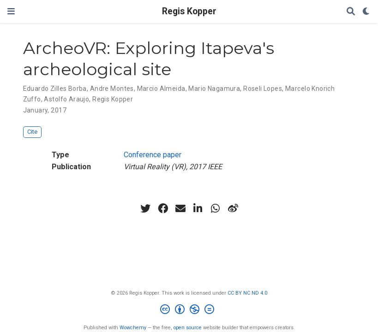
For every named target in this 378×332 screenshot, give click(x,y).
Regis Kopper (189, 11)
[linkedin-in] (198, 208)
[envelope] (180, 208)
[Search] (351, 11)
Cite (32, 131)
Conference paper (152, 154)
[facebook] (163, 208)
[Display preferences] (366, 11)
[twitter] (145, 208)
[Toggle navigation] (11, 11)
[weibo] (233, 208)
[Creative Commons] (189, 310)
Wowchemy (133, 328)
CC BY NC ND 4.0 (247, 293)
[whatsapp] (215, 208)
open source (188, 328)
